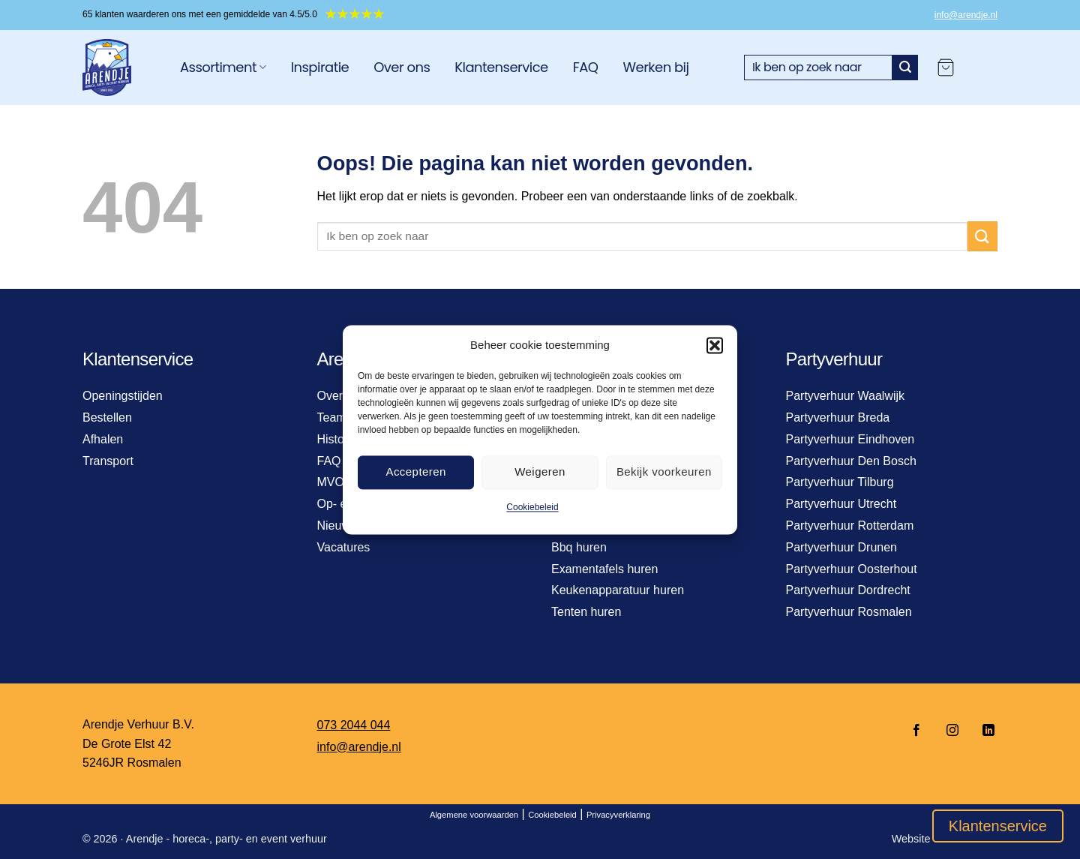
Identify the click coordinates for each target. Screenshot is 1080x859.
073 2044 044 (354, 725)
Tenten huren (586, 611)
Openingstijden (122, 395)
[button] (714, 345)
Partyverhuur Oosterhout (851, 569)
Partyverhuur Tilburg (840, 482)
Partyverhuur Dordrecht (848, 590)
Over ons (402, 67)
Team (331, 417)
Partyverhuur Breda (838, 417)
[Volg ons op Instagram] (953, 731)
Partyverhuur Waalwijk (845, 395)
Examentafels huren (604, 569)
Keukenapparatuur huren (617, 590)
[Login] (983, 67)
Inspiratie (320, 67)
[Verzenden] (905, 67)
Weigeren (540, 471)
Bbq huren (579, 547)
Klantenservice (501, 67)
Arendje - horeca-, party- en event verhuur (226, 839)
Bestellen (107, 417)
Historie (337, 439)
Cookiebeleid (532, 507)
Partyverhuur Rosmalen (849, 611)
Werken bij (655, 67)
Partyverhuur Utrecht (841, 503)
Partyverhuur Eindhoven (850, 439)
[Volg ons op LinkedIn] (984, 731)
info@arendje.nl (966, 15)
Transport (108, 461)
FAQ (585, 67)
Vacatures (343, 547)
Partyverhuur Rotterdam (850, 525)
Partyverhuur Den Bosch (851, 461)
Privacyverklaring (618, 814)
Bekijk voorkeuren (664, 471)
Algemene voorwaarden (474, 814)
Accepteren (416, 471)
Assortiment (223, 67)
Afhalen (102, 439)
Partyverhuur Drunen (842, 547)
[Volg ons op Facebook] (917, 731)
